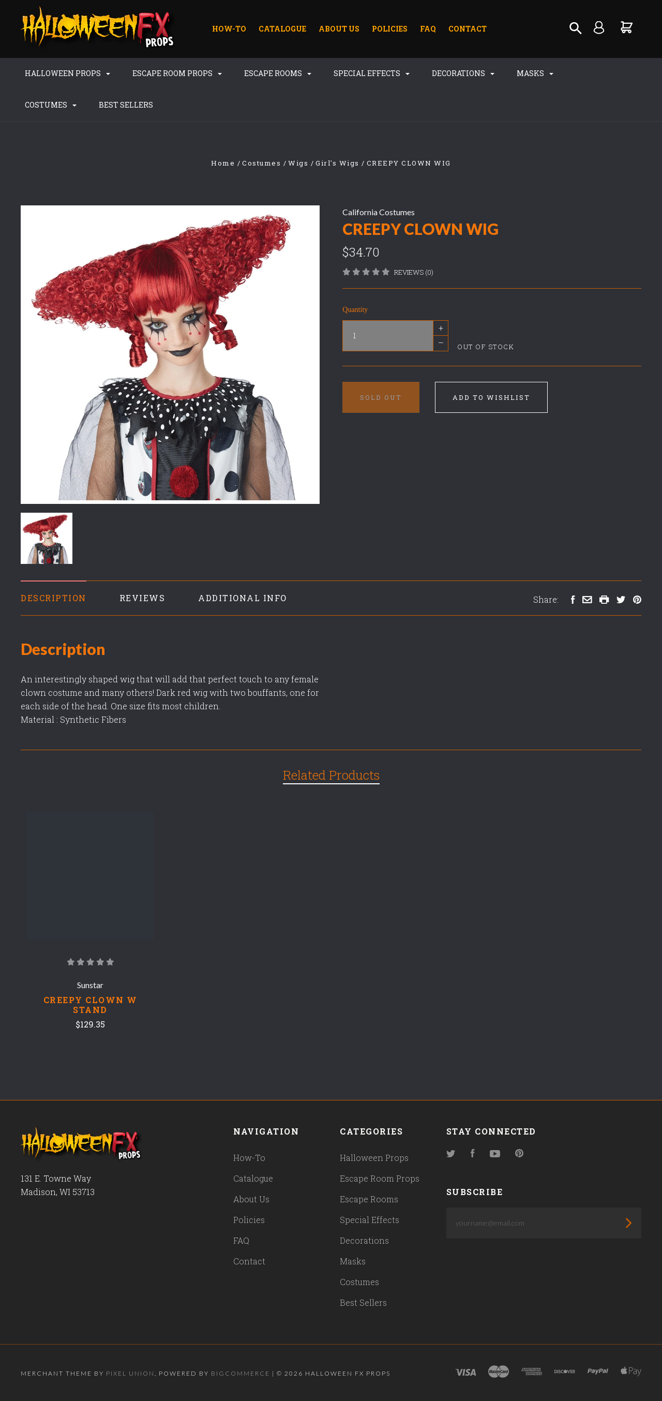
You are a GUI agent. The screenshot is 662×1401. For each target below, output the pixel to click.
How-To (229, 29)
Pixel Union (130, 1373)
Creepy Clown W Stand (90, 1004)
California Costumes (378, 212)
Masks (535, 73)
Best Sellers (126, 105)
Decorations (463, 73)
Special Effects (372, 73)
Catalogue (282, 29)
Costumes (51, 105)
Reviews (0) (413, 272)
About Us (339, 29)
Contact (467, 29)
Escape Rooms (277, 73)
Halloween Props (67, 73)
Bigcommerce (240, 1373)
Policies (390, 29)
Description (53, 597)
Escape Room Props (177, 73)
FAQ (428, 29)
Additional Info (242, 597)
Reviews (142, 597)
